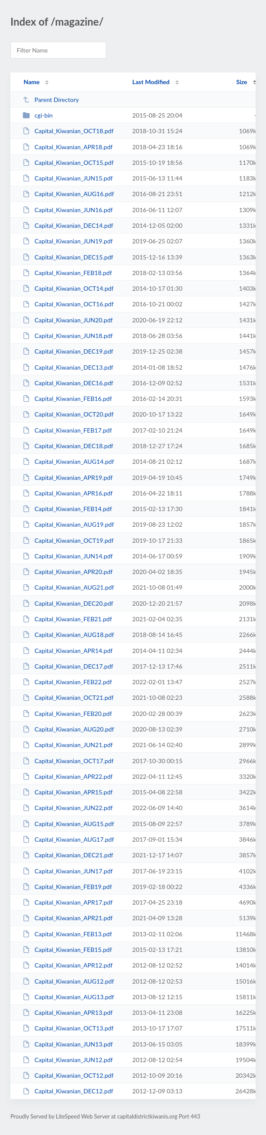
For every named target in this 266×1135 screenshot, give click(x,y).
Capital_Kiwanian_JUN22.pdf (68, 807)
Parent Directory (51, 99)
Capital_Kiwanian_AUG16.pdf (68, 193)
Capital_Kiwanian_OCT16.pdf (68, 304)
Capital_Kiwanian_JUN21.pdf (68, 744)
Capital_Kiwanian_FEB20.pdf (67, 713)
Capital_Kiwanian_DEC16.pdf (68, 383)
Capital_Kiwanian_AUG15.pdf (68, 823)
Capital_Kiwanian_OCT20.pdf (68, 414)
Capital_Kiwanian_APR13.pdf (67, 1012)
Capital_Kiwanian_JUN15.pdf (68, 178)
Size (241, 81)
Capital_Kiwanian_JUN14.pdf (68, 556)
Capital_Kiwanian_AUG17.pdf (68, 839)
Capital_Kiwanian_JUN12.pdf (68, 1059)
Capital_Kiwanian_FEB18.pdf (67, 272)
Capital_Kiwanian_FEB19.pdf (67, 886)
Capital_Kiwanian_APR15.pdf (67, 792)
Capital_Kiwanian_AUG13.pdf (68, 997)
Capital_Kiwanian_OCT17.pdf (68, 760)
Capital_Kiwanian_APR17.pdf (67, 902)
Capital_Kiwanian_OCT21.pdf (68, 697)
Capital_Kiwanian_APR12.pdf (67, 965)
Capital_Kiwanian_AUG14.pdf (68, 461)
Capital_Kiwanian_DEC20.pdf (68, 603)
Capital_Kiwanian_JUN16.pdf (68, 209)
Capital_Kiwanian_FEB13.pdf (67, 934)
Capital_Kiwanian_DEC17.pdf (68, 666)
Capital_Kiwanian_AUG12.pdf (68, 981)
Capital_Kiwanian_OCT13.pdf (68, 1028)
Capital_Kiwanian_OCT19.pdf (68, 540)
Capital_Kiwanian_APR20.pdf (67, 571)
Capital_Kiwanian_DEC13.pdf (68, 367)
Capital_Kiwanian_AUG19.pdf (68, 524)
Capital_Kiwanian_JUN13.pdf (68, 1044)
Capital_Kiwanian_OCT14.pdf (68, 288)
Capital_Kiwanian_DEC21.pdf (68, 855)
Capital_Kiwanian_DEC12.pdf (68, 1091)
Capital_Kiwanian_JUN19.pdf (68, 241)
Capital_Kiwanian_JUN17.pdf (68, 871)
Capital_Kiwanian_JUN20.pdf (68, 320)
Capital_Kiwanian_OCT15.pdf (68, 162)
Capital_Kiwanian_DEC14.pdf (68, 225)
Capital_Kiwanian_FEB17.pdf (67, 430)
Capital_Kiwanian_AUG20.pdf (68, 729)
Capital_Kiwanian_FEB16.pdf (67, 398)
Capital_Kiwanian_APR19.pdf (67, 477)
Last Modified (151, 81)
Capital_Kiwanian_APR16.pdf (67, 493)
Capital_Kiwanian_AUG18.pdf (68, 634)
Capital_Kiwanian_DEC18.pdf (68, 445)
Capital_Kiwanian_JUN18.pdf (68, 335)
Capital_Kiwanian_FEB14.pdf (67, 508)
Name (31, 81)
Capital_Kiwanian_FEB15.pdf (67, 949)
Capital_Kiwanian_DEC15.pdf (68, 257)
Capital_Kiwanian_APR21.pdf (67, 918)
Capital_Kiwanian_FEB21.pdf (67, 619)
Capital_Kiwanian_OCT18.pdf (68, 130)
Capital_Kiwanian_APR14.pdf (67, 650)
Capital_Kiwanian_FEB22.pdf (67, 682)
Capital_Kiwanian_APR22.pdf (67, 776)
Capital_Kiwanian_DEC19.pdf (68, 351)
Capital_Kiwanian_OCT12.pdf (68, 1075)
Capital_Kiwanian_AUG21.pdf (68, 587)
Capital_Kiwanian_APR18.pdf (67, 147)
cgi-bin (38, 115)
